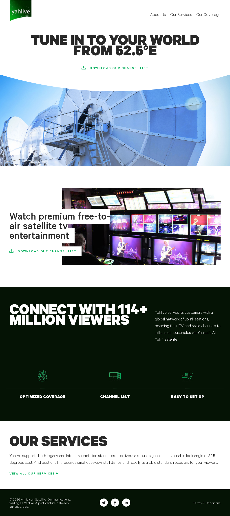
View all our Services (32, 474)
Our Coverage (208, 15)
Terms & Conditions (207, 503)
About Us (158, 15)
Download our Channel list (119, 68)
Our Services (181, 15)
